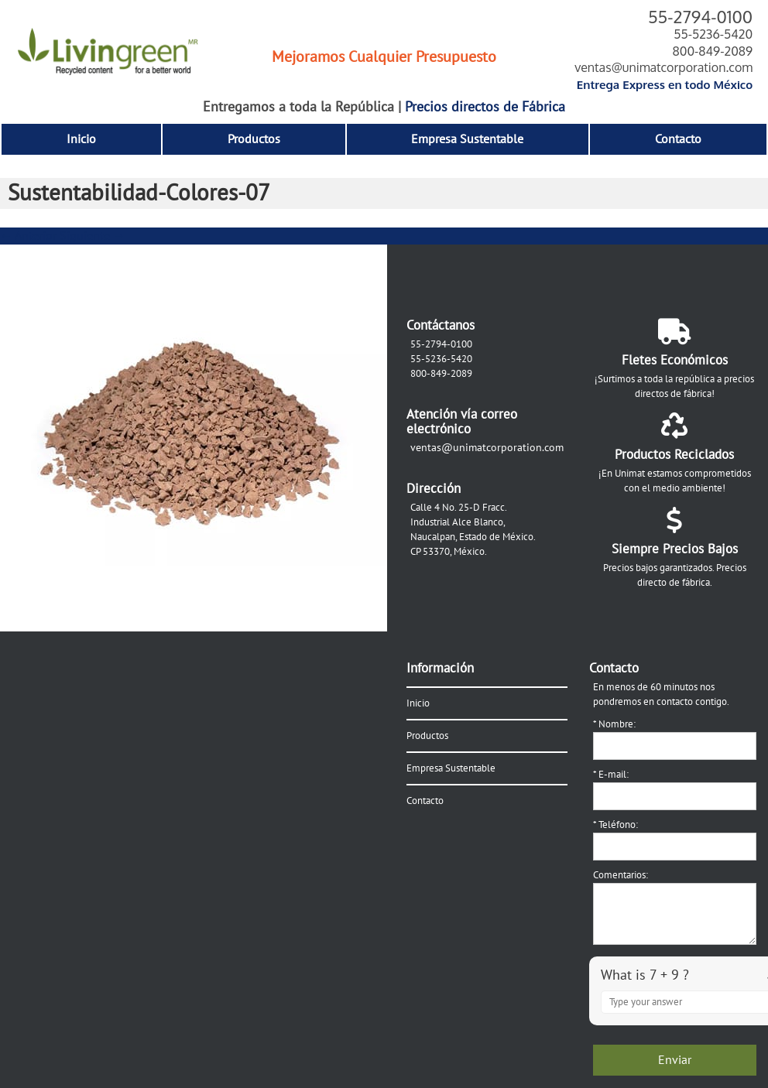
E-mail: (611, 774)
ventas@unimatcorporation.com (663, 67)
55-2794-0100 (700, 16)
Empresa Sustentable (467, 139)
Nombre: (614, 724)
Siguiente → (92, 236)
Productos (254, 139)
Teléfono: (615, 825)
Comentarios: (620, 875)
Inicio (81, 139)
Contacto (678, 139)
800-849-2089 (712, 51)
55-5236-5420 (713, 34)
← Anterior (28, 236)
